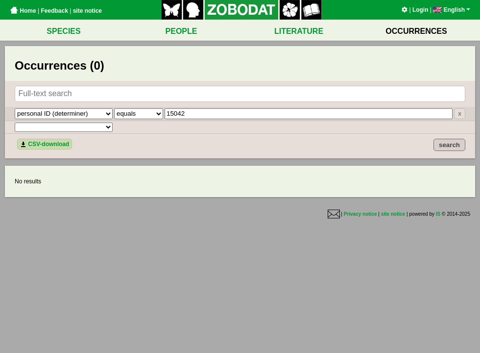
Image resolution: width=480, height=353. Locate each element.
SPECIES (63, 31)
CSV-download (44, 144)
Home (23, 10)
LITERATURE (298, 31)
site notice (87, 10)
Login (420, 9)
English (451, 9)
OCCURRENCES (416, 31)
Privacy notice (360, 214)
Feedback (54, 10)
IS (438, 214)
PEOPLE (181, 31)
